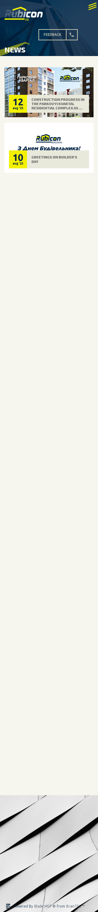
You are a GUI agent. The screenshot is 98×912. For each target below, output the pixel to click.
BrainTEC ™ (75, 906)
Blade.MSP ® (45, 906)
